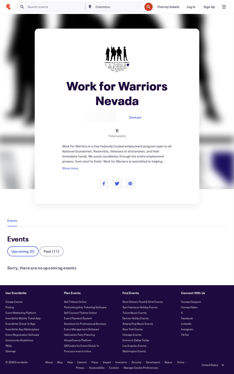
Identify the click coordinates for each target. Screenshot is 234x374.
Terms (180, 362)
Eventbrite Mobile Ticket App (23, 318)
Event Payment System (78, 318)
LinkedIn (186, 323)
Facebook (187, 318)
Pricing (9, 307)
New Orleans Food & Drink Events (142, 302)
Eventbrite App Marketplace (22, 329)
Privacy (80, 367)
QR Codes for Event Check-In (81, 345)
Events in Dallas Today (135, 340)
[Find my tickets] (168, 6)
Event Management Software (81, 329)
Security (136, 362)
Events (12, 220)
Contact (135, 117)
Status (168, 362)
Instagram (187, 329)
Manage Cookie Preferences (141, 367)
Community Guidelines (19, 340)
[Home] (8, 7)
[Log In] (191, 6)
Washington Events (134, 351)
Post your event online (77, 351)
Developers (153, 362)
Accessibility (97, 367)
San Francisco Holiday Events (140, 307)
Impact (107, 362)
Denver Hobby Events (135, 318)
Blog (60, 362)
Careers (82, 362)
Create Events (14, 302)
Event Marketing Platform (20, 312)
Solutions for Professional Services (85, 323)
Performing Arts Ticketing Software (85, 307)
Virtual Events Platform (77, 340)
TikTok (185, 334)
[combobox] (119, 7)
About (49, 362)
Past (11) (51, 251)
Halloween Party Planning (79, 334)
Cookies (114, 367)
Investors (121, 362)
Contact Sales (189, 307)
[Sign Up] (209, 6)
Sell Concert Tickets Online (80, 312)
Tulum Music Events (134, 312)
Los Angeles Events (134, 345)
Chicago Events (131, 334)
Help (70, 362)
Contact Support (191, 302)
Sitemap (10, 351)
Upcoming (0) (23, 251)
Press (94, 362)
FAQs (8, 345)
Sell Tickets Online (75, 302)
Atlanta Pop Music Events (137, 323)
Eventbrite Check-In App (20, 323)
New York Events (132, 329)
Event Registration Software (22, 334)
